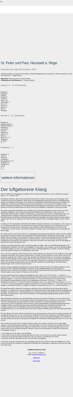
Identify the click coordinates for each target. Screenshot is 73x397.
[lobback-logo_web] (36, 52)
